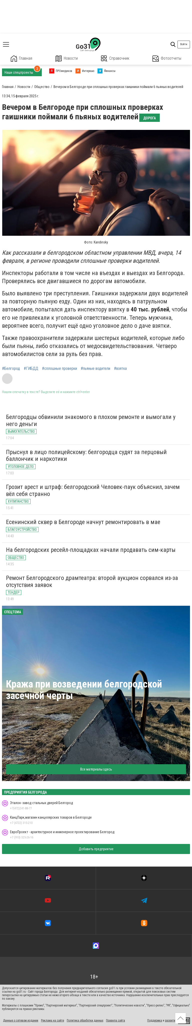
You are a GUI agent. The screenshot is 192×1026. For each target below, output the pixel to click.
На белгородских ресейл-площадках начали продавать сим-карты (91, 549)
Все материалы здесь (96, 769)
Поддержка (154, 1020)
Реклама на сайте (52, 1020)
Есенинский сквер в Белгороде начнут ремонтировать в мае (83, 522)
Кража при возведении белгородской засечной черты (84, 690)
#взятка (120, 368)
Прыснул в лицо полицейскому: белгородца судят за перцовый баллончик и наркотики (86, 456)
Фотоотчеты (166, 58)
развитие (171, 1020)
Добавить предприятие (96, 849)
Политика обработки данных (85, 1020)
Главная (21, 58)
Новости (67, 58)
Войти (183, 44)
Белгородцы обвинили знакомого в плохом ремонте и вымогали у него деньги (91, 420)
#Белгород (11, 368)
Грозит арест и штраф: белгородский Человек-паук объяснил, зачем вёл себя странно (93, 490)
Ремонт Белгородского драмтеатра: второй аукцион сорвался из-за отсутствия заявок (92, 581)
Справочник (115, 58)
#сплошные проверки (59, 368)
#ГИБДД (31, 368)
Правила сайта (115, 1020)
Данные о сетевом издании (20, 1020)
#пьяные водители (95, 368)
